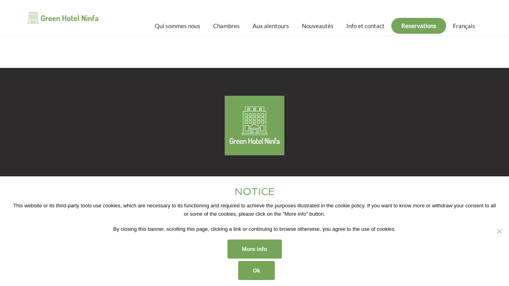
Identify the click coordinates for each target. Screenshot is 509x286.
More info (254, 249)
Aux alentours (271, 25)
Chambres (226, 25)
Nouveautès (318, 25)
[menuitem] (464, 26)
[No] (499, 231)
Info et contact (365, 25)
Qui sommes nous (177, 25)
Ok (256, 270)
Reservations (418, 25)
